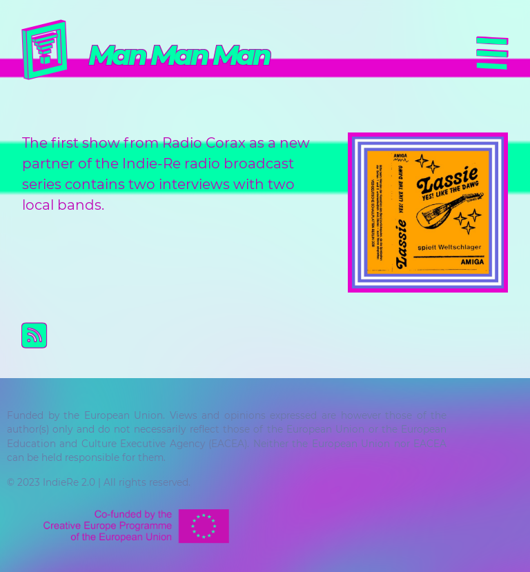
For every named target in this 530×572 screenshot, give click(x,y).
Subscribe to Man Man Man (276, 335)
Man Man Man (178, 55)
